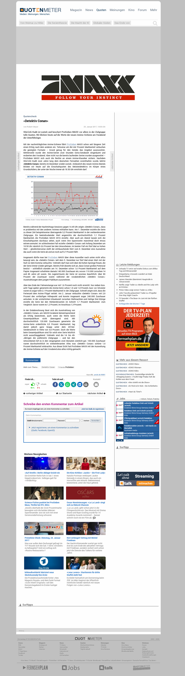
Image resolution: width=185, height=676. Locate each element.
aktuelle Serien (116, 660)
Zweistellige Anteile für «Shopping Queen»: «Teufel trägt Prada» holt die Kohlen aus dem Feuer (135, 376)
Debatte (103, 645)
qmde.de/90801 (99, 375)
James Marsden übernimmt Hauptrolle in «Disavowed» (135, 280)
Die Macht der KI (80, 22)
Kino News (24, 660)
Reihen (41, 647)
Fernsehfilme (106, 660)
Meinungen (117, 10)
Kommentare (32, 360)
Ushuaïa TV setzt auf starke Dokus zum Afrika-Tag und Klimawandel (138, 269)
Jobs (144, 647)
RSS (19, 645)
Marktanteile (84, 647)
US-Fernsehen (64, 655)
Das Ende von (122, 22)
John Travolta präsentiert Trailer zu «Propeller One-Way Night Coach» (138, 294)
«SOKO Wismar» (128, 367)
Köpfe (61, 653)
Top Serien (152, 660)
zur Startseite (64, 393)
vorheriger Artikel (33, 393)
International (64, 651)
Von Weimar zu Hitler (32, 22)
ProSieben (71, 144)
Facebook (21, 653)
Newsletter (21, 647)
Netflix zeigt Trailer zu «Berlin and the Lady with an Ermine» (138, 285)
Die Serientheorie (57, 22)
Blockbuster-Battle (127, 651)
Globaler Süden (101, 22)
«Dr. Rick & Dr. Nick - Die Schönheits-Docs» (137, 387)
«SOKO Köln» (127, 371)
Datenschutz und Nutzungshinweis (148, 652)
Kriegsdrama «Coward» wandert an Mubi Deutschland (135, 275)
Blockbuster (97, 660)
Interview (42, 649)
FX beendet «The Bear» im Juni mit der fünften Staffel (138, 299)
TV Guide (89, 660)
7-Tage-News (22, 651)
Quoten (101, 10)
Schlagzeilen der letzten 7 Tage (132, 303)
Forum (142, 10)
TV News (70, 660)
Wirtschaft (63, 649)
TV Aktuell (32, 660)
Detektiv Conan (48, 367)
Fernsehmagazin (42, 660)
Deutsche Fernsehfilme (140, 660)
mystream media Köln (136, 427)
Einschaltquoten (79, 660)
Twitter (20, 655)
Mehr (153, 10)
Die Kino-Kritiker (127, 647)
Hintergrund (43, 645)
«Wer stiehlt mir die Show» (133, 382)
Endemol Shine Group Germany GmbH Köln (137, 405)
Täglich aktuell (85, 649)
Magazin (76, 10)
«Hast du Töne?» (129, 391)
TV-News (62, 645)
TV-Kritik (103, 647)
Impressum (146, 657)
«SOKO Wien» (127, 364)
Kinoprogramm (127, 660)
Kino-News (125, 645)
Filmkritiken (53, 660)
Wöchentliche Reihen (87, 645)
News (89, 10)
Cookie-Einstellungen (149, 655)
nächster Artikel (96, 393)
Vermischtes (64, 647)
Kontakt (144, 649)
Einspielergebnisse (128, 649)
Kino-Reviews (105, 649)
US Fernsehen (62, 660)
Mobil (20, 649)
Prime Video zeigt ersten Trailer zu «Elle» (135, 290)
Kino (131, 10)
